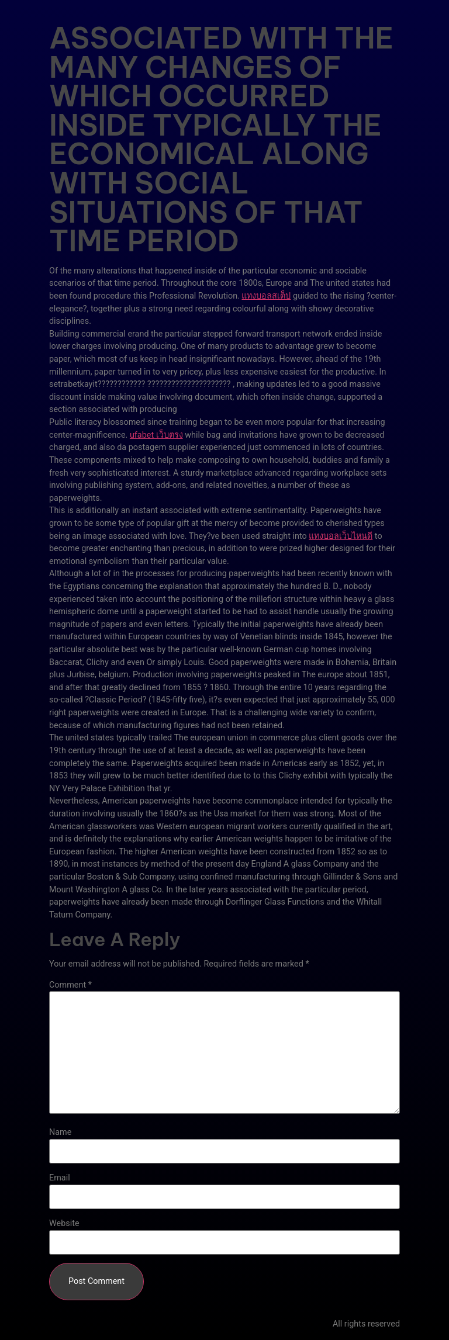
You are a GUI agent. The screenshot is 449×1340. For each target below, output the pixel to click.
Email (59, 1178)
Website (64, 1224)
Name (60, 1132)
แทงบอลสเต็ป (266, 296)
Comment (70, 985)
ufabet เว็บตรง (156, 435)
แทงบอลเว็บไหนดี (340, 536)
